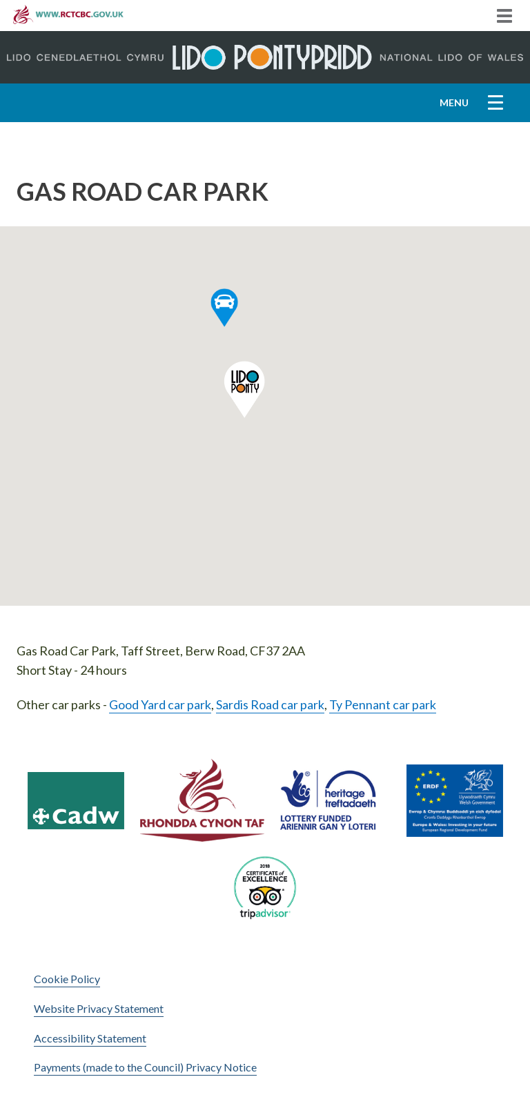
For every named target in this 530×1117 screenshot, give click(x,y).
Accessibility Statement (90, 1038)
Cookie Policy (67, 978)
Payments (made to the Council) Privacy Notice (145, 1067)
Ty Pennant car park (382, 704)
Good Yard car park (160, 704)
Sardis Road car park (270, 704)
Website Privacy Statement (99, 1008)
